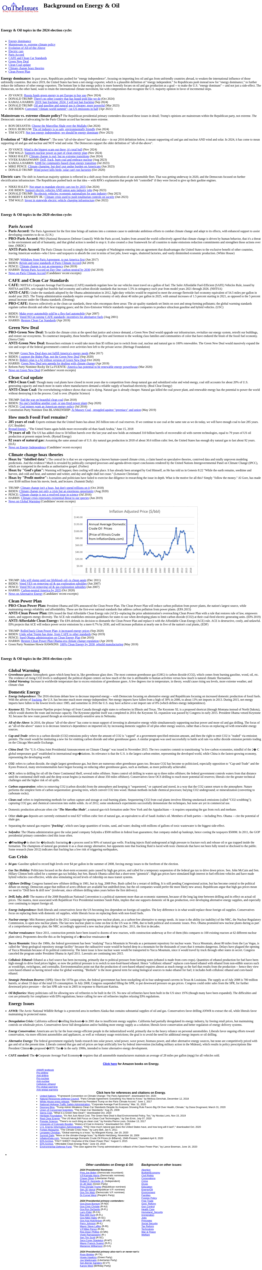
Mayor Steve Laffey (90, 1226)
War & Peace (148, 1231)
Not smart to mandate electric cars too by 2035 (57, 186)
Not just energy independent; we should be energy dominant (62, 132)
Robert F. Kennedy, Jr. (92, 1181)
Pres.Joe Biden (88, 1172)
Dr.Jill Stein (86, 1184)
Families (145, 1195)
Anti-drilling (42, 1075)
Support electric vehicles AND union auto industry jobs (58, 190)
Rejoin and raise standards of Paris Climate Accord (50, 263)
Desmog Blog (47, 1107)
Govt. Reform (148, 1203)
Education (146, 1186)
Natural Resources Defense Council (59, 1098)
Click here (110, 1063)
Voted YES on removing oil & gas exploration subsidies (53, 583)
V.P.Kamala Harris (90, 1175)
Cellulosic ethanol (46, 1084)
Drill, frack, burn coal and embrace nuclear (66, 159)
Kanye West (86, 1265)
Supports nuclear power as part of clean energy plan (56, 152)
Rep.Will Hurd (87, 1215)
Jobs (143, 1217)
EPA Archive (46, 1141)
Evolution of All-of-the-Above (26, 47)
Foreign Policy (149, 1198)
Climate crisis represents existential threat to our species (55, 498)
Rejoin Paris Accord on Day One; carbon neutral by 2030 (55, 269)
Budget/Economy (150, 1172)
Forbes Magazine (49, 1129)
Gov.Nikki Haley (88, 1217)
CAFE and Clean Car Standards (27, 58)
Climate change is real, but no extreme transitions (59, 156)
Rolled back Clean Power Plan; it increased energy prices (55, 630)
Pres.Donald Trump (90, 1186)
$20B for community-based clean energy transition (65, 163)
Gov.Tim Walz (87, 1192)
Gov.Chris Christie (90, 1206)
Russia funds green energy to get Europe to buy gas (55, 95)
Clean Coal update (19, 64)
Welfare (145, 1234)
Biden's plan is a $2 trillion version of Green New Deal (53, 360)
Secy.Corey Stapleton (91, 1240)
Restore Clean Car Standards (38, 320)
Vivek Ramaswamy (90, 1234)
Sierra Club (46, 1112)
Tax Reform (147, 1226)
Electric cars (16, 51)
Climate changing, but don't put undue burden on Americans (64, 166)
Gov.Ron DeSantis (90, 1209)
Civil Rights (147, 1175)
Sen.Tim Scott (87, 1237)
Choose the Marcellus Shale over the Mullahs (59, 125)
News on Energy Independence (27, 447)
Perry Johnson (88, 1223)
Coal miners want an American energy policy (47, 406)
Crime (144, 1181)
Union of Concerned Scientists (56, 1110)
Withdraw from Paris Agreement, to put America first (52, 259)
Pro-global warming (46, 1086)
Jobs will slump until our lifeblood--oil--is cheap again (54, 580)
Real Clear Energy (50, 1118)
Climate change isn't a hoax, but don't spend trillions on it (55, 487)
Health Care (147, 1209)
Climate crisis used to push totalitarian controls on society (80, 196)
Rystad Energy (17, 428)
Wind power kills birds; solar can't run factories (62, 169)
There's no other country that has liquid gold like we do (67, 98)
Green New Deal (18, 61)
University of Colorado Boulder (56, 1124)
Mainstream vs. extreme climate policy (31, 44)
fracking (37, 699)
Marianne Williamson (91, 1246)
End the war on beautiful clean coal (42, 399)
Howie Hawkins (88, 1257)
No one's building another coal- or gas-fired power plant (53, 403)
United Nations (48, 1095)
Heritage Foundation (51, 1115)
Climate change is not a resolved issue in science (49, 494)
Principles (146, 1220)
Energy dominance (19, 41)
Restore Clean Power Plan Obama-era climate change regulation (60, 641)
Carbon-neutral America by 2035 (41, 590)
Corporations (148, 1178)
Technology (147, 1229)
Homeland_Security (152, 1212)
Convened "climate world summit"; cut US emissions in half (61, 108)
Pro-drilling (42, 1072)
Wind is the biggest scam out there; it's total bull (53, 149)
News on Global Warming (24, 501)
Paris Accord (16, 54)
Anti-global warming (47, 1089)
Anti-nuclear (42, 1081)
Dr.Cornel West (88, 1195)
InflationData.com (49, 1138)
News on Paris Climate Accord (27, 273)
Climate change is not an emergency (41, 266)
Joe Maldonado (88, 1260)
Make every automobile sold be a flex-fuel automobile (52, 313)
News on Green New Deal (24, 370)
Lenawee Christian (50, 1132)
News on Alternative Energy (25, 593)
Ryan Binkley (87, 1254)
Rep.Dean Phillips (89, 1231)
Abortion (145, 1169)
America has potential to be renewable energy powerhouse (102, 366)
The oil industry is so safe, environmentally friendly (64, 129)
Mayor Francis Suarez (92, 1243)
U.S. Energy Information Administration (61, 1127)
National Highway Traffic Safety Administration (65, 1104)
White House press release (54, 1101)
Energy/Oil (147, 1189)
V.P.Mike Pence (88, 1229)
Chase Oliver (87, 1178)
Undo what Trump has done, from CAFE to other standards (55, 634)
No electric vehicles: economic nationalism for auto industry (70, 193)
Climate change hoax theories (26, 68)
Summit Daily (47, 1135)
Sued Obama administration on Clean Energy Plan (50, 637)
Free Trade (147, 1200)
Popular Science (49, 1121)
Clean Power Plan (19, 71)
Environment (148, 1192)
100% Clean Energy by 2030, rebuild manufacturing (91, 644)
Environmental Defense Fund (55, 1146)
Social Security (149, 1223)
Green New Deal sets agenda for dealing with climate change (58, 363)
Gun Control (148, 1206)
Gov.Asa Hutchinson (91, 1220)
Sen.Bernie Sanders (91, 1263)
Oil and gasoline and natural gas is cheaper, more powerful (69, 105)
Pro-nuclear (42, 1078)
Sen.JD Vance (87, 1189)
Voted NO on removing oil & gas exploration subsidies (53, 587)
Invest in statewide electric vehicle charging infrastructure (60, 200)
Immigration (147, 1215)
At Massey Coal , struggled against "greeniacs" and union (106, 409)
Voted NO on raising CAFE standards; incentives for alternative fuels (61, 317)
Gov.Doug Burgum (90, 1203)
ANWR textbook (45, 1069)
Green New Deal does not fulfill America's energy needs (55, 353)
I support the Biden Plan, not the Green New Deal (49, 356)
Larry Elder (86, 1212)
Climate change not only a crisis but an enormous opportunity (56, 491)
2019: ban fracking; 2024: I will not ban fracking (64, 102)
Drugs (144, 1184)
